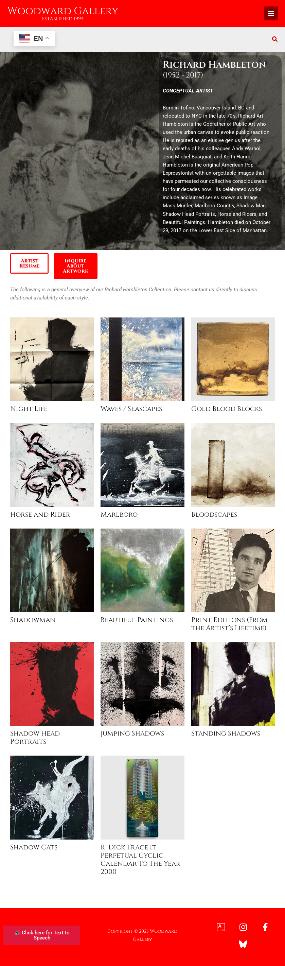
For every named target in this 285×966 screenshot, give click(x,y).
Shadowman (32, 620)
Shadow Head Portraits (35, 737)
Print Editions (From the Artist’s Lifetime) (229, 624)
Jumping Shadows (132, 733)
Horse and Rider (40, 515)
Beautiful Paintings (137, 620)
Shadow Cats (33, 847)
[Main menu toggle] (271, 13)
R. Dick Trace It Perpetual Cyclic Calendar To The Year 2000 (140, 859)
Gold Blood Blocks (226, 409)
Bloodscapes (214, 515)
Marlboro (119, 515)
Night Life (29, 409)
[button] (275, 40)
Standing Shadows (225, 733)
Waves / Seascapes (131, 409)
